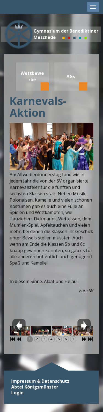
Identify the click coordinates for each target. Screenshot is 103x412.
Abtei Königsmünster (34, 387)
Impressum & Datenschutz (40, 381)
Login (17, 393)
